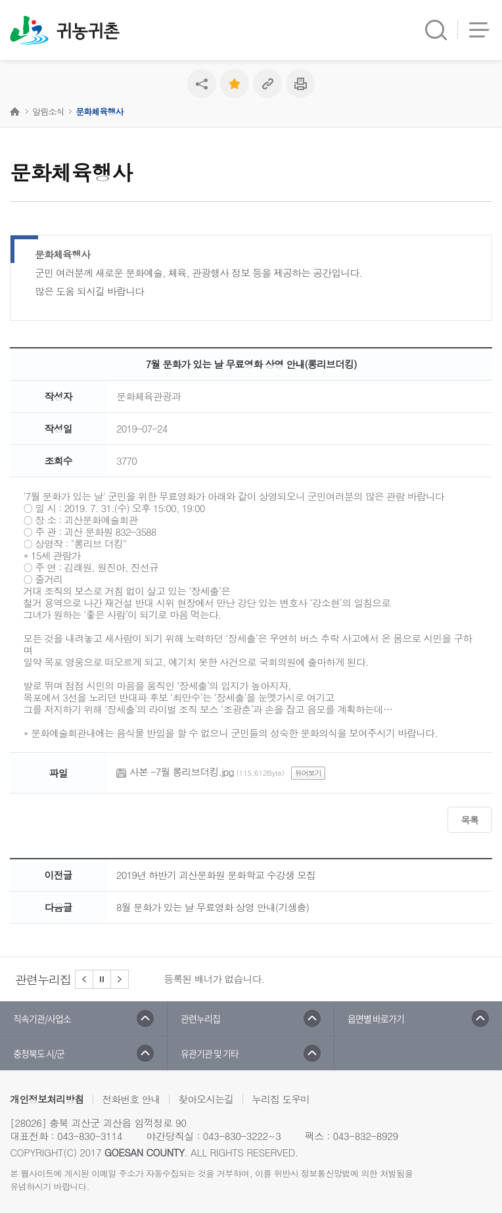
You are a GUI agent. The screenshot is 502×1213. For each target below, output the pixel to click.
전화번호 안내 (131, 1099)
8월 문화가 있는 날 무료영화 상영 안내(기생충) (212, 907)
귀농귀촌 (87, 31)
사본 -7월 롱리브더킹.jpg (181, 771)
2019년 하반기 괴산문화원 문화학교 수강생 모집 (215, 875)
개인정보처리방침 (46, 1099)
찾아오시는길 (205, 1099)
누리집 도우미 (280, 1099)
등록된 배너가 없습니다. (214, 979)
